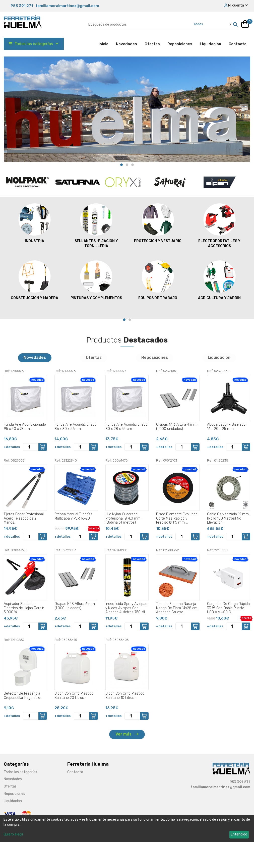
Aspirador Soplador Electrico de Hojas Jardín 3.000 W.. (24, 608)
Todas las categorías (34, 43)
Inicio (105, 43)
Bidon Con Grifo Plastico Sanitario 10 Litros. (124, 695)
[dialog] (127, 828)
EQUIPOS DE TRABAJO (157, 280)
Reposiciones (179, 44)
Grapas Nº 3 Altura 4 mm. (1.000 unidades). (176, 426)
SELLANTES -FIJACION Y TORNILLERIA (96, 225)
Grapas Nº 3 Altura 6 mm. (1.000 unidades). (75, 606)
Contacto (237, 44)
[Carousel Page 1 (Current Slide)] (121, 164)
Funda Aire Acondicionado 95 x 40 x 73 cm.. (25, 426)
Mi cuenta (236, 5)
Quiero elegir (13, 834)
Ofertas (152, 44)
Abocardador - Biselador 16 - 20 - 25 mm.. (227, 426)
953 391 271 (22, 6)
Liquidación (210, 44)
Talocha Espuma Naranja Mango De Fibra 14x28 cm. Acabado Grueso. (177, 608)
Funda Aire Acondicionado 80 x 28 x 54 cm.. (126, 426)
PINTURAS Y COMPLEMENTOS (96, 280)
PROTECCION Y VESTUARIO (157, 223)
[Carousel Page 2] (127, 164)
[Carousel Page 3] (132, 164)
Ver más (127, 734)
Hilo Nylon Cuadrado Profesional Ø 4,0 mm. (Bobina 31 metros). (123, 518)
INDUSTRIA (34, 223)
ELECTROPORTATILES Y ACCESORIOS (219, 225)
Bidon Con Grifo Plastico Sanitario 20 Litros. (73, 695)
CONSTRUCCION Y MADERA (34, 280)
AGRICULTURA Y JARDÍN (219, 280)
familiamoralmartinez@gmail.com (67, 6)
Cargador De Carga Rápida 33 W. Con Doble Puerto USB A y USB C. (228, 608)
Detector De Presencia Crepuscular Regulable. (22, 695)
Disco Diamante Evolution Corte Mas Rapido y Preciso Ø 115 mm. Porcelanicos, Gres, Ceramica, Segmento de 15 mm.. (177, 518)
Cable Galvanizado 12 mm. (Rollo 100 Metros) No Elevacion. (228, 518)
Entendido (239, 834)
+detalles (12, 447)
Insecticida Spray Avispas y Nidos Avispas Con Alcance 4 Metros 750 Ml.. (126, 608)
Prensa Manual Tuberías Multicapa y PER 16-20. (73, 516)
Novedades (126, 44)
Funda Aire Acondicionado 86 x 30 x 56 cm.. (75, 426)
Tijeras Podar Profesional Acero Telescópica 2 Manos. (24, 518)
